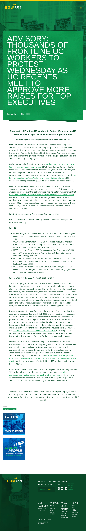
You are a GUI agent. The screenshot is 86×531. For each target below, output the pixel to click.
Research (75, 514)
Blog (73, 509)
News (75, 503)
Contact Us (44, 519)
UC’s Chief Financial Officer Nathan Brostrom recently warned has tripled (41, 194)
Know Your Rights (64, 506)
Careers (41, 524)
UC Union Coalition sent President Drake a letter (34, 330)
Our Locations (43, 522)
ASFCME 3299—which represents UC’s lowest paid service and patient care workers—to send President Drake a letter (42, 358)
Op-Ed (74, 516)
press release (10, 409)
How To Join (42, 508)
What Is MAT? (42, 510)
